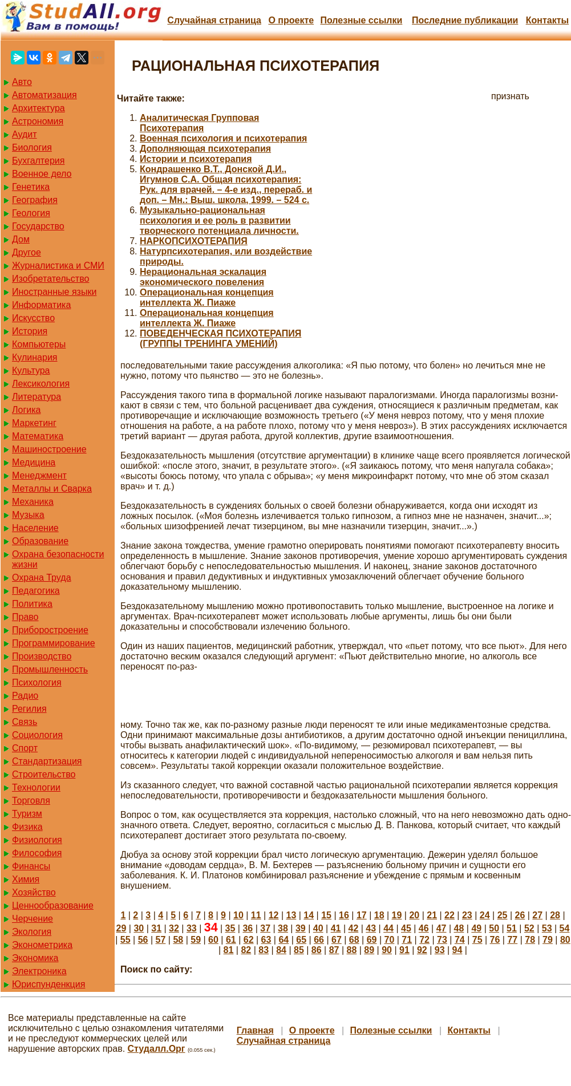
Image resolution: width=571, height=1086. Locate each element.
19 (397, 915)
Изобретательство (50, 278)
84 (281, 950)
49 (476, 928)
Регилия (29, 709)
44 (388, 928)
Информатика (41, 305)
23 (467, 915)
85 (299, 950)
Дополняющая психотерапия (205, 148)
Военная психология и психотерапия (223, 138)
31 (156, 928)
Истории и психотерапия (196, 159)
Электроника (39, 971)
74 (460, 940)
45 (406, 928)
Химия (25, 879)
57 (161, 940)
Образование (40, 541)
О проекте (291, 20)
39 (300, 928)
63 (266, 940)
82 (246, 950)
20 (414, 915)
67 (336, 940)
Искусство (33, 318)
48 (459, 928)
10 (238, 915)
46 (424, 928)
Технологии (36, 787)
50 (494, 928)
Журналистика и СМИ (58, 265)
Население (35, 528)
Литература (36, 397)
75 (477, 940)
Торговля (31, 800)
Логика (26, 410)
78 (530, 940)
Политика (32, 604)
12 (274, 915)
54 (565, 928)
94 (457, 950)
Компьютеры (39, 344)
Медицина (33, 462)
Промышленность (50, 669)
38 (283, 928)
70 (389, 940)
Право (25, 617)
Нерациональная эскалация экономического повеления (203, 277)
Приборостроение (50, 630)
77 (512, 940)
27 (537, 915)
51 (512, 928)
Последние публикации (465, 20)
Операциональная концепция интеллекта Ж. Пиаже (207, 297)
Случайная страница (214, 20)
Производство (41, 656)
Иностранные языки (54, 292)
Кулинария (34, 357)
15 (326, 915)
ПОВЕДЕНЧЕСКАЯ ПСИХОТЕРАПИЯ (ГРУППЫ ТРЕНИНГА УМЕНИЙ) (220, 339)
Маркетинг (34, 423)
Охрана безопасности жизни (58, 559)
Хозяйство (34, 892)
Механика (33, 501)
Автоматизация (44, 95)
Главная (255, 1030)
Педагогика (36, 590)
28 (555, 915)
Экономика (35, 958)
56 (143, 940)
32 (174, 928)
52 (529, 928)
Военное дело (42, 174)
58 (178, 940)
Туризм (27, 813)
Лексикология (41, 383)
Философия (37, 853)
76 (495, 940)
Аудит (24, 134)
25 (502, 915)
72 (424, 940)
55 (125, 940)
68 (354, 940)
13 (291, 915)
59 (196, 940)
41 (336, 928)
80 (565, 940)
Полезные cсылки (361, 20)
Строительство (43, 774)
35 (230, 928)
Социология (37, 735)
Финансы (31, 866)
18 (379, 915)
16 (344, 915)
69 (372, 940)
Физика (27, 827)
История (29, 331)
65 (301, 940)
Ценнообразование (53, 905)
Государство (38, 226)
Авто (22, 82)
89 (369, 950)
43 (371, 928)
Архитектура (38, 108)
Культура (31, 370)
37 (265, 928)
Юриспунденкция (48, 984)
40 (318, 928)
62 (249, 940)
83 (263, 950)
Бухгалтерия (38, 160)
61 (231, 940)
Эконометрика (42, 945)
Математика (37, 436)
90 (387, 950)
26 (520, 915)
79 (547, 940)
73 (442, 940)
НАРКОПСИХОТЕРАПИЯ (194, 241)
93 (440, 950)
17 (362, 915)
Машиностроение (49, 449)
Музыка (28, 515)
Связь (24, 722)
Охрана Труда (41, 577)
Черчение (32, 918)
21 (432, 915)
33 (192, 928)
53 (547, 928)
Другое (26, 252)
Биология (32, 147)
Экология (31, 932)
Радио (25, 695)
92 (422, 950)
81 (229, 950)
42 (353, 928)
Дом (21, 239)
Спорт (25, 748)
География (35, 200)
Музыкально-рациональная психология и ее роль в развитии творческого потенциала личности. (219, 220)
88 (352, 950)
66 (319, 940)
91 (404, 950)
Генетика (31, 187)
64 (283, 940)
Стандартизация (47, 761)
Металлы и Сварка (52, 488)
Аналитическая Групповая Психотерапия (199, 123)
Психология (37, 682)
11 (256, 915)
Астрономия (37, 121)
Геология (31, 213)
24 (485, 915)
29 (121, 928)
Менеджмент (39, 475)
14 (308, 915)
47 (441, 928)
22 (449, 915)
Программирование (53, 643)
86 (316, 950)
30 (138, 928)
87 (334, 950)
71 (407, 940)
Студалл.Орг (156, 1048)
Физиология (37, 840)
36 (247, 928)
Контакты (547, 20)
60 (213, 940)
